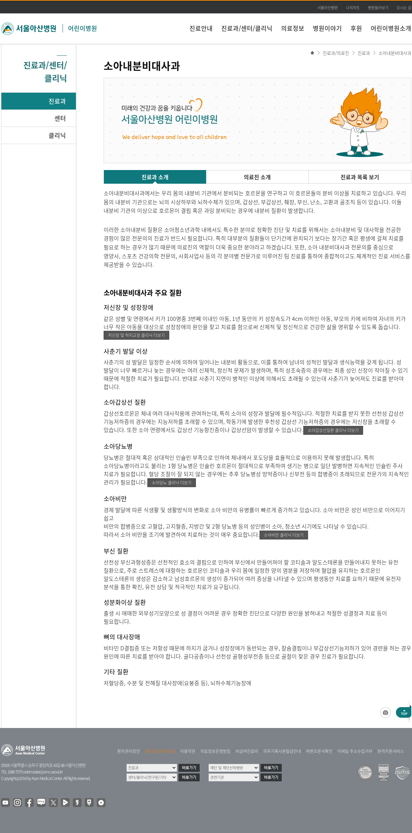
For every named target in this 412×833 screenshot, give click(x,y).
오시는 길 (404, 8)
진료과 (57, 101)
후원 (356, 28)
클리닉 (57, 135)
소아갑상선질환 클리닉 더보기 (333, 430)
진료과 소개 (155, 177)
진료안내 (201, 28)
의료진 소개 (257, 177)
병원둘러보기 (378, 8)
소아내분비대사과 (394, 53)
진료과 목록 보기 (360, 177)
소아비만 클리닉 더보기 (284, 535)
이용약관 (187, 751)
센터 (60, 118)
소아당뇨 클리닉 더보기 (171, 483)
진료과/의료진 (336, 53)
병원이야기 (327, 28)
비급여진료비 (247, 751)
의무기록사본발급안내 (282, 751)
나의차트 (353, 8)
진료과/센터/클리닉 (247, 28)
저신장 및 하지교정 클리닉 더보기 (136, 335)
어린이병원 (82, 28)
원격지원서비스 (390, 751)
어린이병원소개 (391, 28)
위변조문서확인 (319, 751)
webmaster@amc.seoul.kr (43, 772)
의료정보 (292, 28)
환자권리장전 (128, 751)
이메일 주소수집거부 (354, 751)
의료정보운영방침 (215, 751)
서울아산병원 (327, 8)
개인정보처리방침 (160, 751)
